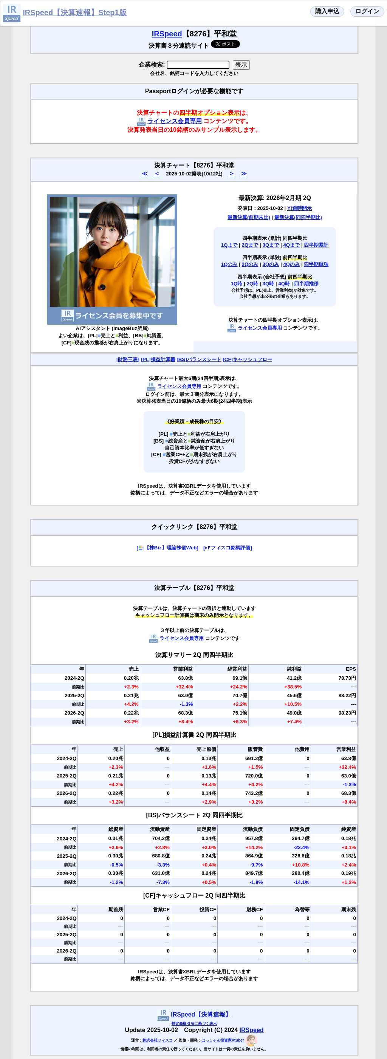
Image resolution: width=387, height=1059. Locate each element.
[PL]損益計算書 (158, 359)
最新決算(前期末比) (249, 217)
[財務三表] (127, 359)
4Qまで (291, 245)
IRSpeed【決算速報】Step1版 (74, 12)
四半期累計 (316, 245)
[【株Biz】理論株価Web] (167, 548)
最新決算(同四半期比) (298, 217)
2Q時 (253, 283)
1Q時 (237, 283)
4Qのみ (291, 264)
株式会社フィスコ (157, 1040)
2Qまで (250, 245)
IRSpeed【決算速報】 (201, 1014)
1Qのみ (229, 264)
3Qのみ (271, 264)
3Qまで (271, 245)
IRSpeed (167, 34)
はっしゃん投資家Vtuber (222, 1040)
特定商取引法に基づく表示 (194, 1023)
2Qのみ (250, 264)
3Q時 (268, 283)
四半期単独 (316, 264)
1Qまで (229, 245)
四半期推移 (306, 283)
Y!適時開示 (299, 208)
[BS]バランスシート (198, 359)
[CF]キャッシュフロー (247, 359)
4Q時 (284, 283)
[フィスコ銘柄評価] (227, 548)
